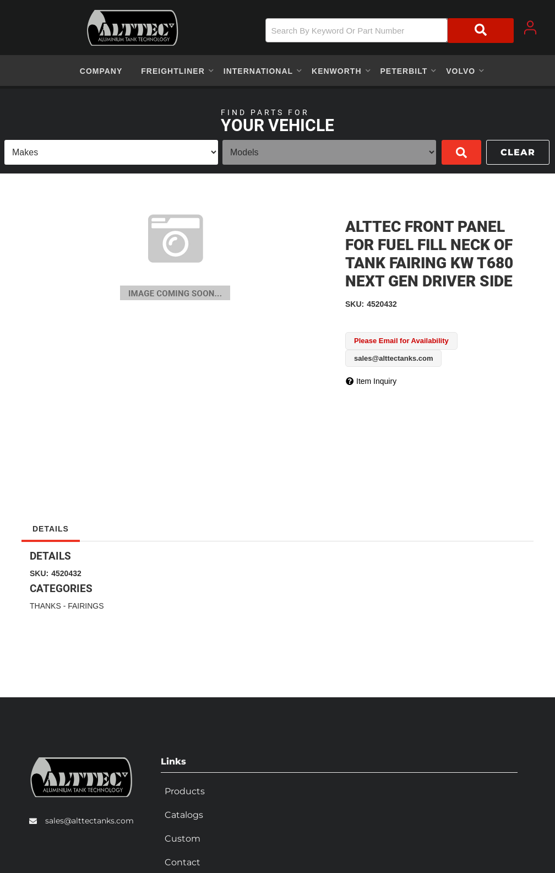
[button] (389, 30)
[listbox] (111, 152)
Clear (517, 152)
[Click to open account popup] (530, 28)
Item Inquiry (376, 381)
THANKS (45, 605)
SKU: (354, 304)
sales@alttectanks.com (89, 818)
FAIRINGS (86, 605)
